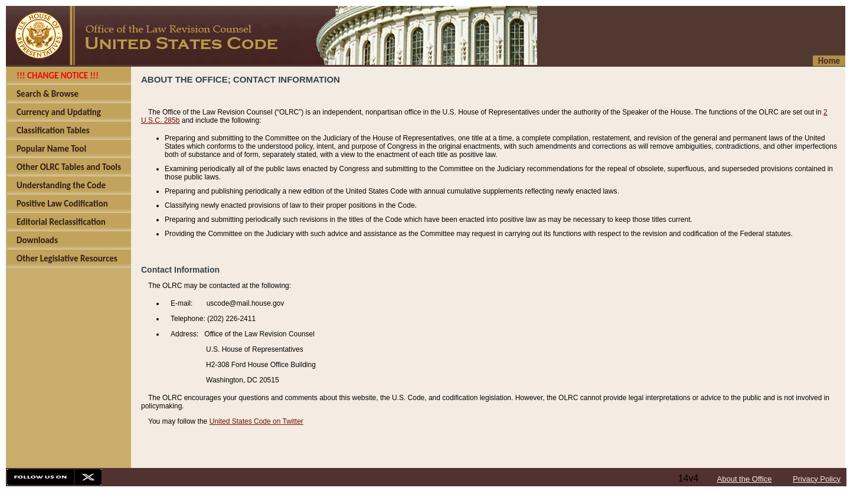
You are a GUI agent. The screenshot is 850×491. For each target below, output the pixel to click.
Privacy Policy (817, 478)
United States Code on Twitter (256, 421)
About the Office (744, 478)
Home (829, 60)
